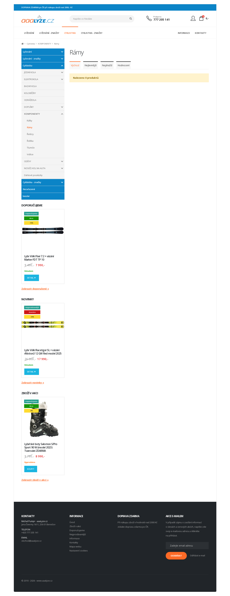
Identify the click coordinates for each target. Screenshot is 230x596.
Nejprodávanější (78, 534)
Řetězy (30, 134)
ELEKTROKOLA (31, 79)
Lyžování (27, 51)
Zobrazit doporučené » (35, 288)
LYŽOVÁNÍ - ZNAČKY (49, 32)
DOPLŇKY (29, 107)
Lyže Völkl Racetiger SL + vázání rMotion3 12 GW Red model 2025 (43, 351)
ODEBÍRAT (176, 555)
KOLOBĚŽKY (30, 93)
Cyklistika (27, 65)
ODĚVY (27, 161)
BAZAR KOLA (30, 86)
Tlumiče (31, 147)
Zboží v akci (75, 526)
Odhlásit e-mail (197, 555)
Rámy (29, 127)
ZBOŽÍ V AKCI (29, 393)
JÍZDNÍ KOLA (30, 72)
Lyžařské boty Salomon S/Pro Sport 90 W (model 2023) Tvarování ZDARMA (40, 447)
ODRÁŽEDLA (30, 100)
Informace (75, 538)
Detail (31, 277)
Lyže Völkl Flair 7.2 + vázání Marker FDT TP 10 (39, 258)
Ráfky (29, 120)
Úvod (72, 522)
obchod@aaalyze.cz (31, 540)
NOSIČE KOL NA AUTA (34, 168)
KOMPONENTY (32, 113)
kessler (26, 196)
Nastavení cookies (79, 550)
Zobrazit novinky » (32, 382)
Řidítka (30, 141)
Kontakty (74, 542)
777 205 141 (161, 19)
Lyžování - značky (32, 58)
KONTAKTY (200, 32)
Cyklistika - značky (32, 182)
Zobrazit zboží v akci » (35, 479)
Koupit (30, 469)
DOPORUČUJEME (32, 205)
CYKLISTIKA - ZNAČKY (91, 32)
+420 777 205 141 (29, 532)
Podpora (157, 17)
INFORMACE (184, 32)
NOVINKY (27, 299)
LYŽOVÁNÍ (29, 32)
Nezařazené (29, 189)
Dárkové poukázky (33, 175)
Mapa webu (75, 546)
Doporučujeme (77, 530)
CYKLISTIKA (70, 32)
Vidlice (30, 154)
